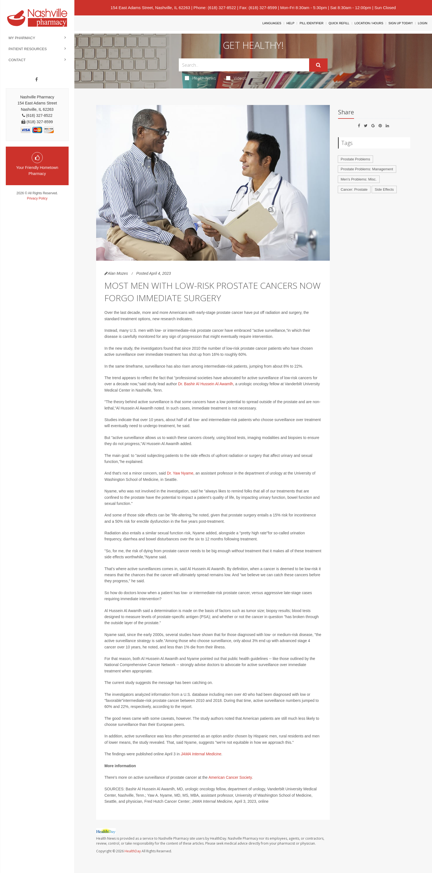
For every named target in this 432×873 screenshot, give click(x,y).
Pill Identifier (311, 23)
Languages (271, 23)
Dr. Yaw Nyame (180, 473)
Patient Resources (28, 49)
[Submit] (318, 65)
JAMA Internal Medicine (201, 754)
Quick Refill (339, 23)
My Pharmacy (22, 38)
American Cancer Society (230, 777)
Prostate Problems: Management (367, 169)
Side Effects (384, 189)
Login (422, 23)
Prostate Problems (355, 159)
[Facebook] (36, 79)
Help (291, 23)
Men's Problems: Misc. (359, 179)
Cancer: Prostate (354, 189)
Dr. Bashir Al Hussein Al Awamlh (205, 384)
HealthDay (133, 851)
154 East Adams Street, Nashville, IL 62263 (150, 7)
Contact (17, 60)
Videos (236, 78)
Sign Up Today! (400, 23)
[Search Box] (244, 64)
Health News (200, 78)
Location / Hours (369, 23)
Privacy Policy (37, 198)
